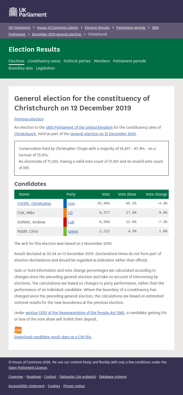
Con (71, 203)
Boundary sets (21, 68)
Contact (50, 377)
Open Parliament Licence (28, 368)
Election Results (97, 28)
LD (70, 213)
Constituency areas (44, 61)
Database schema (113, 377)
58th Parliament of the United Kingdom (79, 127)
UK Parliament (19, 28)
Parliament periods (131, 28)
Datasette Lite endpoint (78, 377)
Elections (16, 61)
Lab (71, 222)
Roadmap (33, 377)
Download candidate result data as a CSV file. (53, 337)
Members (102, 61)
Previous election (29, 119)
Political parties (77, 61)
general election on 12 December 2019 (103, 134)
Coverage (16, 377)
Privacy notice (74, 386)
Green (73, 231)
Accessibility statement (27, 386)
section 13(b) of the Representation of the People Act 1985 (74, 313)
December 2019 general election (57, 34)
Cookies (54, 386)
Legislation (45, 68)
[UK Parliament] (28, 12)
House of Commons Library (57, 28)
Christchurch (25, 134)
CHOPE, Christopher (34, 203)
